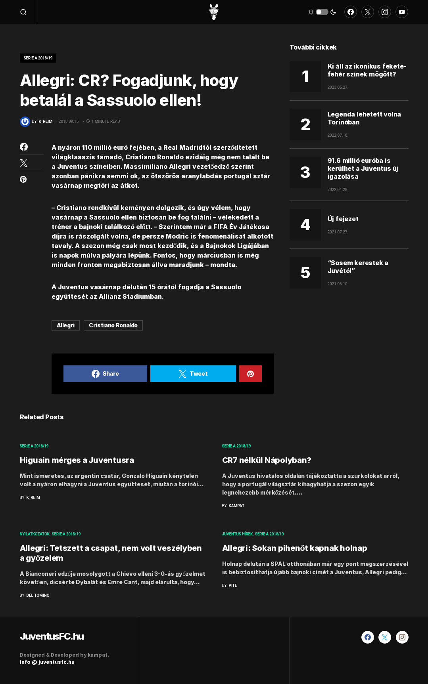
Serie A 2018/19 (38, 58)
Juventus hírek (237, 534)
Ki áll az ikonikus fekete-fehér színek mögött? (367, 70)
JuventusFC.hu (52, 636)
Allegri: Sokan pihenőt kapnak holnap (294, 548)
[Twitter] (367, 12)
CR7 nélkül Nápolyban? (266, 460)
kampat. (98, 655)
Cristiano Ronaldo (113, 325)
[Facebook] (350, 12)
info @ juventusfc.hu (47, 662)
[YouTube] (401, 12)
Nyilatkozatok (35, 534)
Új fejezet (343, 219)
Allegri (66, 325)
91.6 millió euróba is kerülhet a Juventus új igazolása (363, 168)
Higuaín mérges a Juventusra (77, 460)
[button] (27, 12)
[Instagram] (384, 12)
